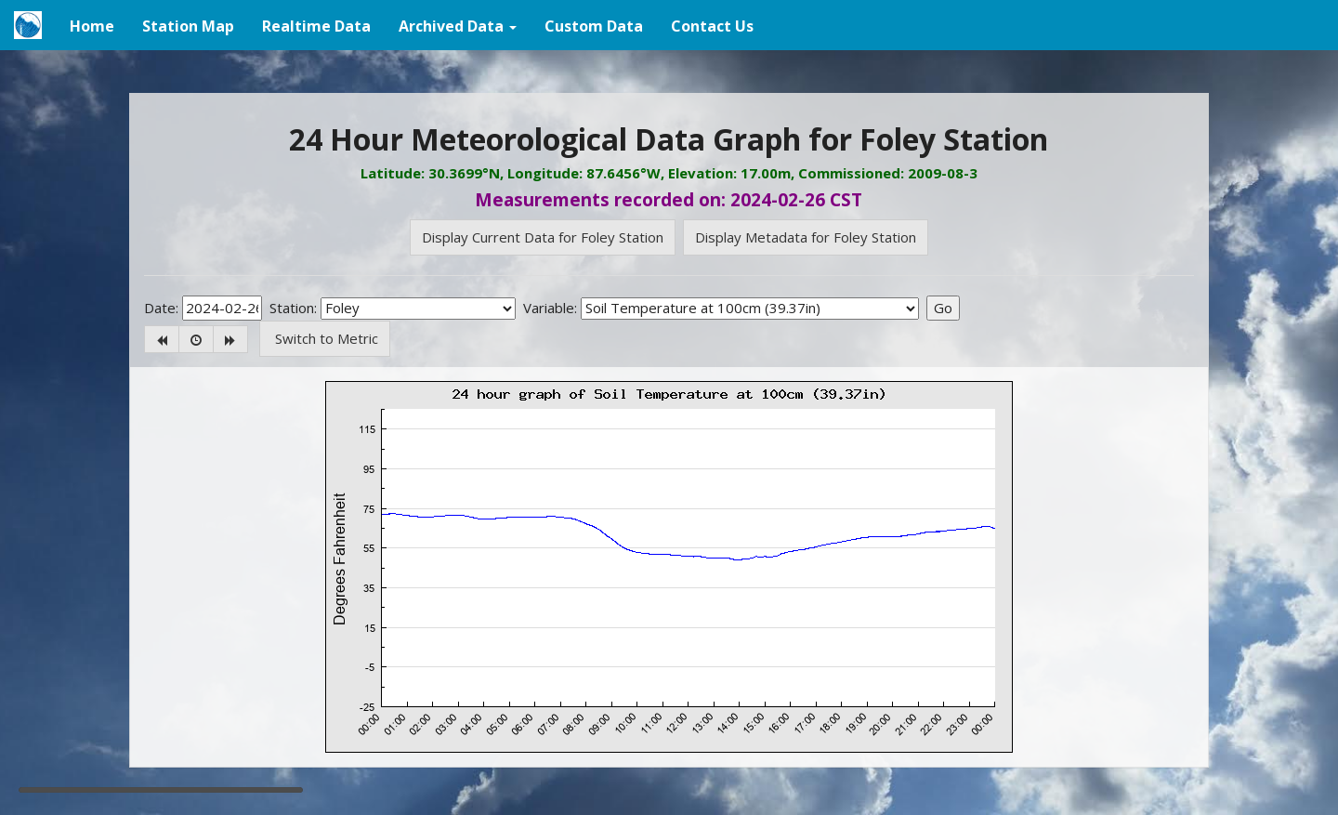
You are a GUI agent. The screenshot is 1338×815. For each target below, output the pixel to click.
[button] (458, 25)
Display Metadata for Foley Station (805, 237)
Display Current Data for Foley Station (542, 237)
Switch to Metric (324, 338)
